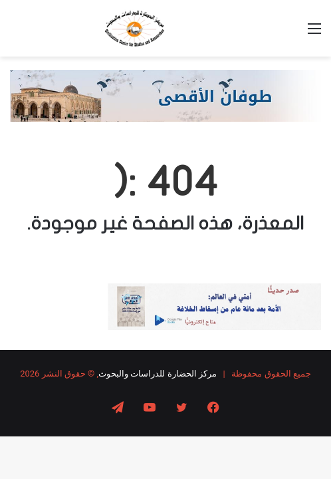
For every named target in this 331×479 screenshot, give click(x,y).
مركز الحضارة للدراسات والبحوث (157, 374)
